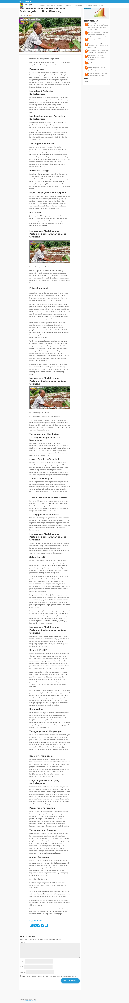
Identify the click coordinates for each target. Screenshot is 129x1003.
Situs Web (23, 972)
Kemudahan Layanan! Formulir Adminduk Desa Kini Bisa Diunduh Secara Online (98, 45)
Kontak (101, 5)
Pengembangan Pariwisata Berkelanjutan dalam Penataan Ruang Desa (97, 57)
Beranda (42, 5)
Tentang (59, 5)
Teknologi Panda (32, 1000)
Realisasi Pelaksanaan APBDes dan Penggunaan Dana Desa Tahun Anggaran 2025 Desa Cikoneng (98, 34)
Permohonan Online (91, 5)
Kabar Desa (50, 5)
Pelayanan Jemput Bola (94, 39)
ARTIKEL (31, 15)
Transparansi (78, 5)
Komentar (23, 942)
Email (22, 967)
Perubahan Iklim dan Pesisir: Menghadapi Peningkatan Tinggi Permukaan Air (97, 69)
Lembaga (68, 5)
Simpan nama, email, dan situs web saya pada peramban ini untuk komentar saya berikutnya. (49, 976)
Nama (22, 961)
